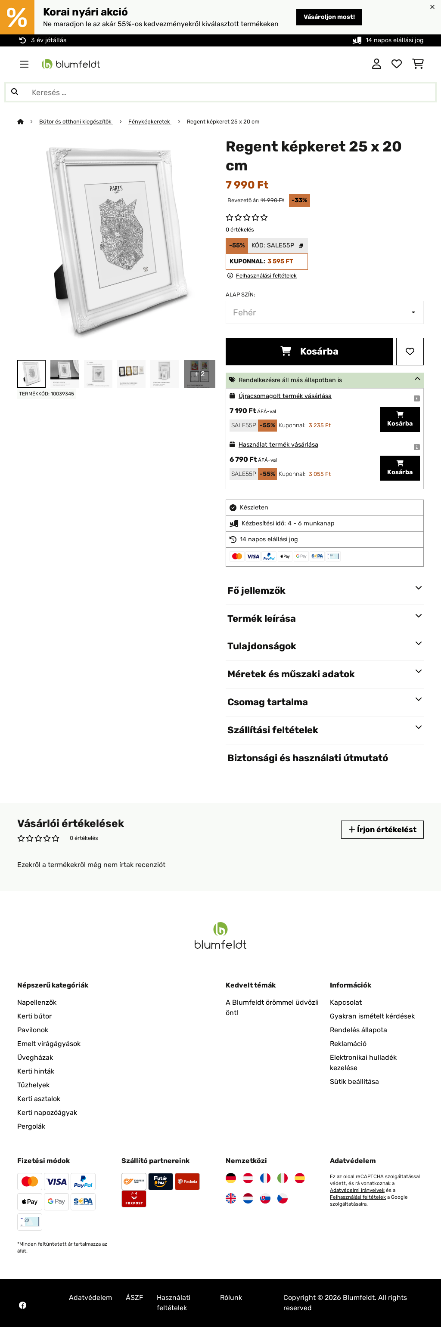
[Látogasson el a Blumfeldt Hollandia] (248, 1198)
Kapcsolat (346, 1002)
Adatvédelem (90, 1297)
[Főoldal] (28, 121)
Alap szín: (240, 294)
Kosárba (309, 351)
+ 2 (200, 374)
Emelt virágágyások (49, 1044)
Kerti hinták (35, 1071)
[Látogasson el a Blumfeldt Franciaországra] (265, 1178)
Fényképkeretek (149, 121)
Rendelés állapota (358, 1030)
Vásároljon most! (329, 17)
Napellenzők (36, 1002)
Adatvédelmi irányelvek (357, 1190)
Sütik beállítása (354, 1081)
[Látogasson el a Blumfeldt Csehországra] (282, 1198)
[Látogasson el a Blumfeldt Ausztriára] (248, 1178)
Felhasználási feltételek (358, 1197)
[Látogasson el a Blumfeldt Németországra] (231, 1178)
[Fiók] (376, 64)
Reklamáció (348, 1044)
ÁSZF (134, 1297)
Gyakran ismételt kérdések (372, 1016)
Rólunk (231, 1297)
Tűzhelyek (33, 1085)
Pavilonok (32, 1030)
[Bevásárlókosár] (418, 64)
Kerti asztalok (38, 1099)
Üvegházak (35, 1057)
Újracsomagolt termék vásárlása (285, 396)
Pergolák (31, 1126)
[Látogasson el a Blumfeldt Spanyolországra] (300, 1178)
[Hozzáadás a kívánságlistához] (410, 351)
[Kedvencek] (396, 64)
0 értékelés (240, 229)
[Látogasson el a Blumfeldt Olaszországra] (282, 1178)
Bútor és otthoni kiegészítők (76, 121)
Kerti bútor (34, 1016)
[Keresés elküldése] (14, 92)
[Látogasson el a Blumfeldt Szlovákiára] (265, 1198)
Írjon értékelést (382, 829)
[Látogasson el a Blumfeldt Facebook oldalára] (22, 1305)
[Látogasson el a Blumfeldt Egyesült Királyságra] (231, 1198)
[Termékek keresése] (220, 92)
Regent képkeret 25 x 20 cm (223, 121)
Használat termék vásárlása (278, 444)
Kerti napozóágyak (47, 1112)
